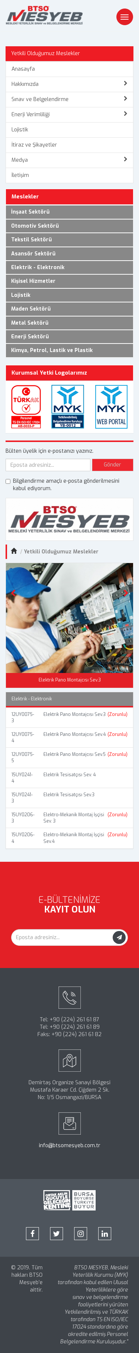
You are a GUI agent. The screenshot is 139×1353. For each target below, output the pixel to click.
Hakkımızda (69, 84)
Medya (69, 160)
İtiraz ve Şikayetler (34, 144)
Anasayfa (23, 69)
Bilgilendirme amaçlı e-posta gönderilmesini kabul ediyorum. (62, 485)
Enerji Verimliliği (69, 114)
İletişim (20, 175)
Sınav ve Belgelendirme (69, 99)
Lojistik (19, 129)
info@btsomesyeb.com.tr (69, 1145)
